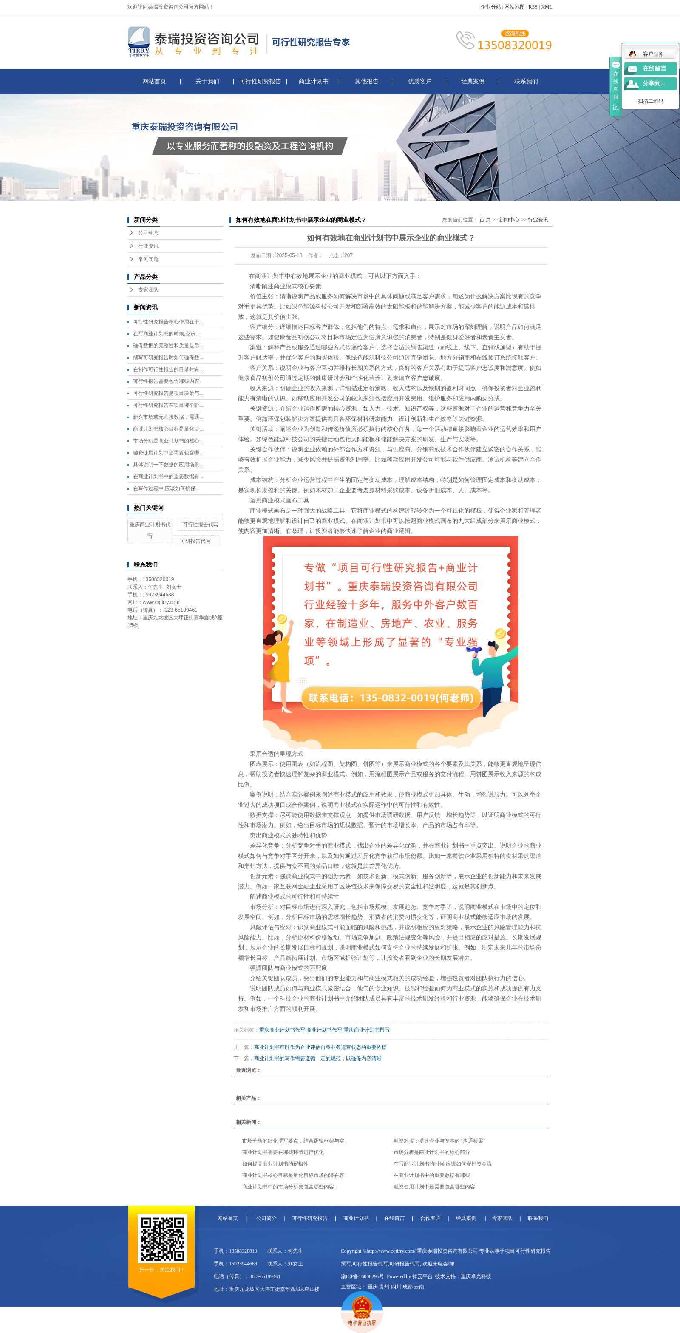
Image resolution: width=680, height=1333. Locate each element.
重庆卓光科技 (476, 1276)
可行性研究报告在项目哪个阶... (168, 405)
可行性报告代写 (200, 525)
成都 (407, 1287)
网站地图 (514, 7)
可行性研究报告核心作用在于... (168, 322)
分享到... (654, 83)
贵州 (384, 1287)
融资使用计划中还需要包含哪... (168, 453)
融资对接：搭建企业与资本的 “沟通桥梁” (439, 1141)
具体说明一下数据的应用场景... (168, 465)
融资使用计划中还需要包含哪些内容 (434, 1187)
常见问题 (148, 259)
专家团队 (148, 290)
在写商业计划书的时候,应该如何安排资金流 (443, 1164)
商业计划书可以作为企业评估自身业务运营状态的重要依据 (320, 1047)
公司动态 (148, 233)
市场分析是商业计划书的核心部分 (432, 1152)
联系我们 (526, 81)
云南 (419, 1287)
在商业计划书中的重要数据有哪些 (432, 1175)
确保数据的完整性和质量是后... (168, 346)
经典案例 (473, 81)
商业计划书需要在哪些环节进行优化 (283, 1152)
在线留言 (394, 1218)
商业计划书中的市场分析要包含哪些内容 (288, 1187)
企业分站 (491, 7)
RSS (533, 7)
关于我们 (207, 81)
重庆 (373, 1287)
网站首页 (154, 81)
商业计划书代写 (324, 1030)
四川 (396, 1287)
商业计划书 (314, 81)
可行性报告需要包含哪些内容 (166, 381)
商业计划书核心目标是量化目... (168, 429)
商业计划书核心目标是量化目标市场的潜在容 (293, 1175)
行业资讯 (148, 246)
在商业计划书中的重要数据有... (168, 476)
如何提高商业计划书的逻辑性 (275, 1164)
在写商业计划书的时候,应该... (166, 334)
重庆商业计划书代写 (282, 1030)
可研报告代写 (195, 541)
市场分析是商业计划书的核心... (168, 441)
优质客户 (420, 81)
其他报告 (367, 81)
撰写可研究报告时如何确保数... (168, 357)
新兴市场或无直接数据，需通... (168, 417)
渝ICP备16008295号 (363, 1276)
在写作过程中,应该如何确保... (166, 488)
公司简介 (266, 1218)
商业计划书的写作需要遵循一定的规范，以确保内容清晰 (318, 1058)
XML (546, 7)
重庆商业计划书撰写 (367, 1030)
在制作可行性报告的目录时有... (168, 369)
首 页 (485, 220)
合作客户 (430, 1218)
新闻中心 (509, 220)
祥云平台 (422, 1276)
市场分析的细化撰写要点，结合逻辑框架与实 (293, 1141)
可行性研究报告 (260, 81)
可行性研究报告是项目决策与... (168, 393)
